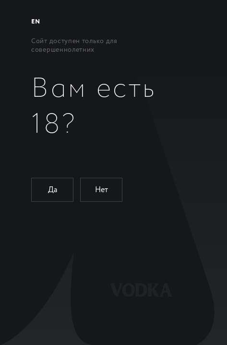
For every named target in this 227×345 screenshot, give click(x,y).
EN (35, 21)
